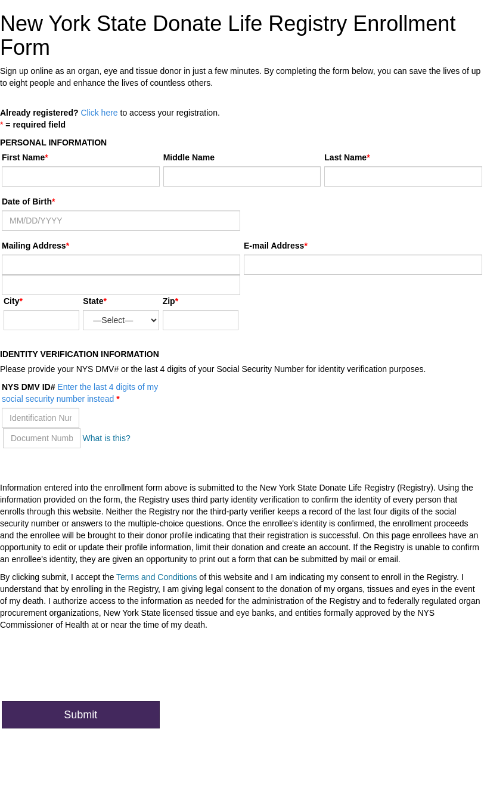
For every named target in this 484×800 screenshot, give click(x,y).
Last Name (345, 157)
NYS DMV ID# (80, 393)
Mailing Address (35, 245)
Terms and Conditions (156, 577)
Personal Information (53, 142)
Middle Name (189, 157)
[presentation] (92, 669)
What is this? (107, 438)
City (11, 301)
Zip (169, 301)
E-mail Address (274, 245)
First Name (23, 157)
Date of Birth (27, 201)
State (93, 301)
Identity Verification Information (79, 354)
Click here (98, 112)
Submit (80, 715)
